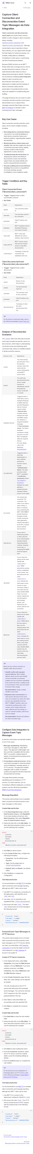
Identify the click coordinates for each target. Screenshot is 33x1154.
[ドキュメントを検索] (25, 2)
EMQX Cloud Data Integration (11, 790)
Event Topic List (24, 321)
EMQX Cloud (8, 2)
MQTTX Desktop (7, 108)
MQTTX (21, 883)
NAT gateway (20, 950)
